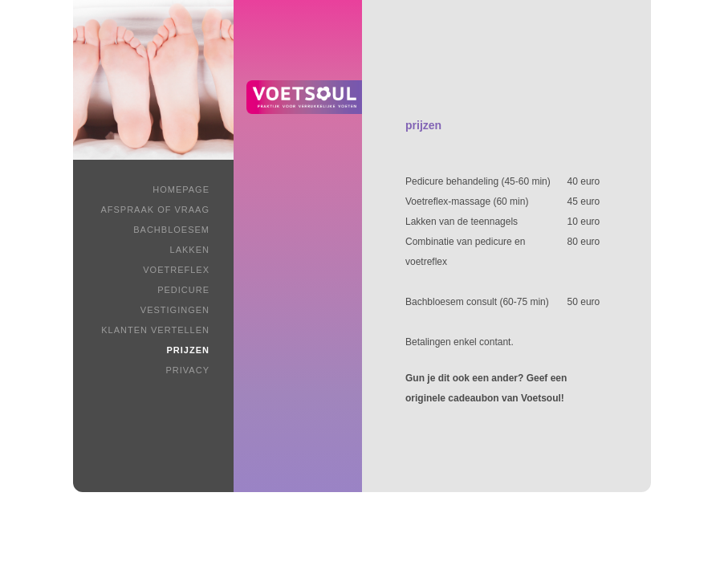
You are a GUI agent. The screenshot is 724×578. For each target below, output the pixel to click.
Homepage (181, 189)
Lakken (189, 249)
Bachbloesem (171, 229)
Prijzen (188, 350)
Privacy (187, 370)
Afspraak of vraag (154, 209)
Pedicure (183, 290)
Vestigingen (174, 310)
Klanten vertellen (155, 330)
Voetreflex (176, 270)
